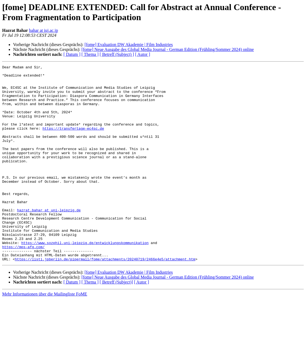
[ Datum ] (71, 54)
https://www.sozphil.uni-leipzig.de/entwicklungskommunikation (85, 278)
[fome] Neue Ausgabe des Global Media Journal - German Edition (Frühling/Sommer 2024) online (167, 49)
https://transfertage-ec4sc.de (73, 141)
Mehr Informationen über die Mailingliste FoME (44, 333)
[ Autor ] (142, 54)
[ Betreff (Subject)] (116, 321)
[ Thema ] (90, 54)
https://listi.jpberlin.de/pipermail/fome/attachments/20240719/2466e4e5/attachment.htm (105, 298)
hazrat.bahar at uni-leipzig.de (49, 239)
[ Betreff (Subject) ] (117, 54)
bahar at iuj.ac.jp (43, 30)
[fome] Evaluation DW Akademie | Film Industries (129, 44)
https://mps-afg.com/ (23, 283)
